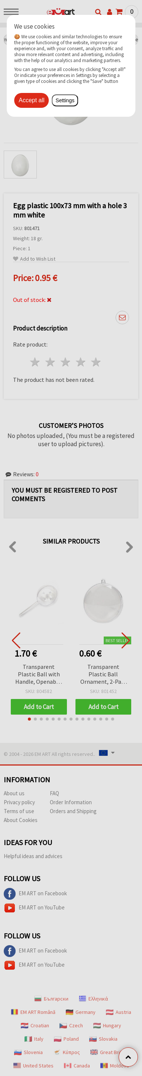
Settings (65, 100)
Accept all (31, 100)
